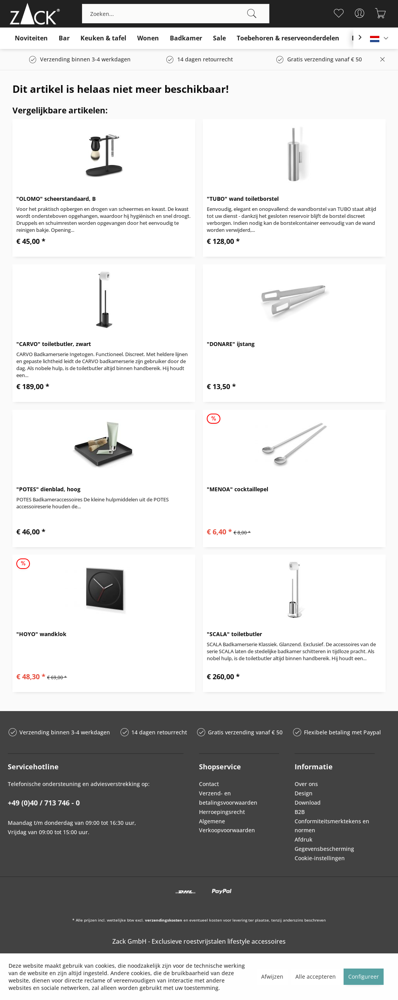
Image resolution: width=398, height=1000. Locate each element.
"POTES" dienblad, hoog (48, 489)
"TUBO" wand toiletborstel (243, 198)
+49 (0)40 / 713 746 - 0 (44, 802)
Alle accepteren (315, 976)
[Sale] (219, 38)
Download (308, 802)
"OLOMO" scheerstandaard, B (56, 198)
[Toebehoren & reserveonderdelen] (288, 38)
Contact (209, 784)
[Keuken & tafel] (103, 38)
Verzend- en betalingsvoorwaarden (228, 798)
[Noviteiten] (31, 38)
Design (303, 793)
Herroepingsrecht (222, 812)
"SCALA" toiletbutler (234, 634)
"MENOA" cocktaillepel (237, 489)
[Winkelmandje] (380, 13)
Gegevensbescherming (324, 848)
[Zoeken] (251, 13)
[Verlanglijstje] (338, 13)
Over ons (306, 784)
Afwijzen (272, 976)
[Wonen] (148, 38)
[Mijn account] (359, 13)
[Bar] (64, 38)
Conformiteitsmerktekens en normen (332, 825)
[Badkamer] (186, 38)
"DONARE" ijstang (231, 344)
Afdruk (303, 839)
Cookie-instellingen (320, 858)
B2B (300, 812)
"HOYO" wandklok (41, 634)
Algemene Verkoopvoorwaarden (227, 825)
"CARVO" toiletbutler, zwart (53, 344)
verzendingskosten (163, 920)
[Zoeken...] (175, 13)
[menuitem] (175, 13)
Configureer (363, 976)
